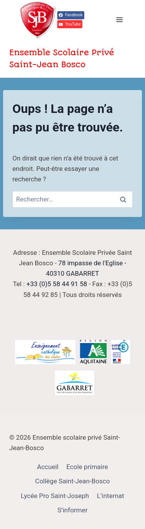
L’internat (111, 496)
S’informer (72, 510)
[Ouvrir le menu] (119, 20)
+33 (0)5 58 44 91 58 (56, 284)
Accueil (48, 467)
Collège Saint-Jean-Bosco (72, 481)
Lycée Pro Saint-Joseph (55, 496)
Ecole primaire (87, 467)
